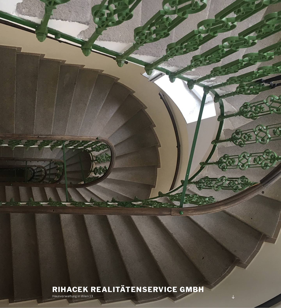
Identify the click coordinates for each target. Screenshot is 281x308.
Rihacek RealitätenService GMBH (128, 289)
